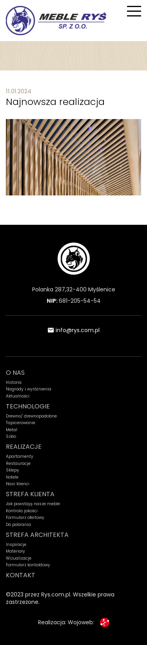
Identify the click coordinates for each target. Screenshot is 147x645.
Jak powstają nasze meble (33, 504)
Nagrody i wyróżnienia (28, 389)
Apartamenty (19, 457)
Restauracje (18, 464)
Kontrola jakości (22, 511)
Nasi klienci (17, 484)
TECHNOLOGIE (28, 406)
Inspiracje (16, 545)
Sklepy (12, 470)
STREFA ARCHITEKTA (37, 534)
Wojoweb (80, 622)
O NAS (15, 372)
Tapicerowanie (20, 423)
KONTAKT (20, 575)
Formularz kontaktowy (28, 565)
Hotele (12, 477)
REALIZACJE (24, 446)
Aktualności (17, 396)
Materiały (15, 551)
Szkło (11, 437)
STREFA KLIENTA (30, 494)
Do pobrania (18, 525)
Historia (14, 383)
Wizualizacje (18, 558)
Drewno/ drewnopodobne (31, 416)
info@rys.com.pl (74, 330)
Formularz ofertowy (25, 518)
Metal (11, 430)
